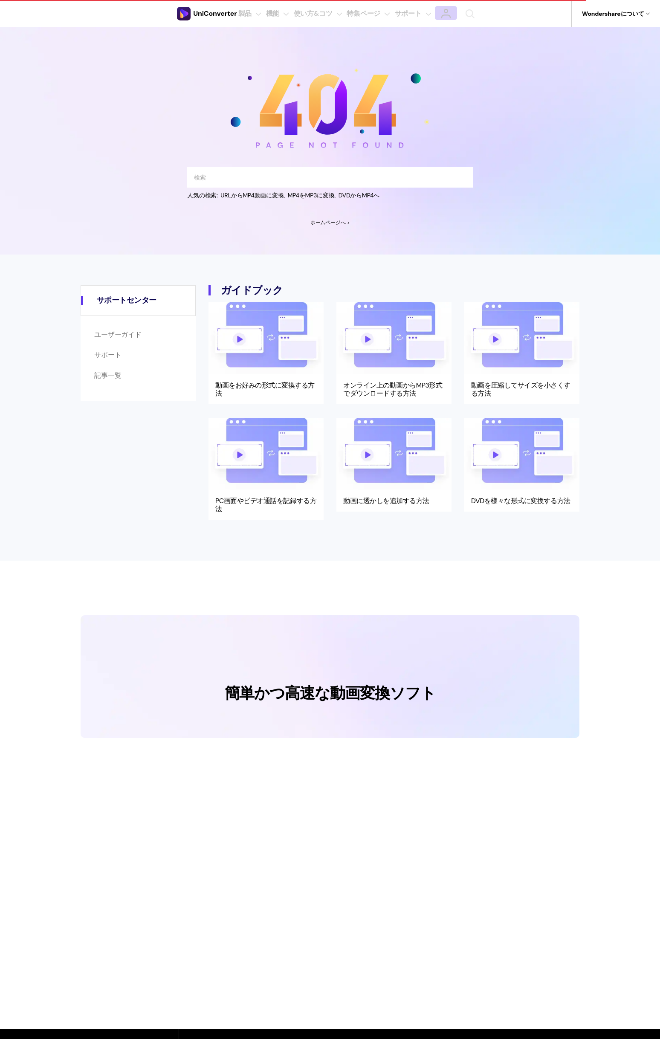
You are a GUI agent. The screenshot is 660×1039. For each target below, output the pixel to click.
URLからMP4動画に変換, (253, 195)
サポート (107, 354)
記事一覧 (107, 375)
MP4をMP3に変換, (313, 195)
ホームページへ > (330, 222)
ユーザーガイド (118, 334)
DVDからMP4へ (360, 195)
